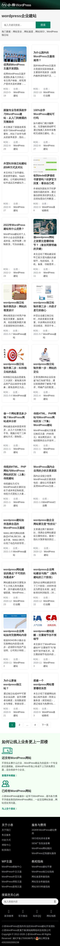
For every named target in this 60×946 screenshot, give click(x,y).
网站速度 (28, 31)
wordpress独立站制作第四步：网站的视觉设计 (15, 306)
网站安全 (17, 31)
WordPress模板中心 (12, 866)
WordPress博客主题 (12, 881)
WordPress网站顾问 (42, 848)
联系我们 (6, 850)
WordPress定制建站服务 (44, 853)
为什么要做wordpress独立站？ (13, 684)
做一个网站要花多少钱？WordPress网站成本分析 (15, 417)
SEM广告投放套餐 (41, 843)
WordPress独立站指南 (43, 871)
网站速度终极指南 (41, 876)
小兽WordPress (33, 934)
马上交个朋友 (9, 808)
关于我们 (6, 830)
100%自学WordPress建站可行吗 (44, 114)
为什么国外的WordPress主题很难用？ (44, 56)
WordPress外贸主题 (12, 876)
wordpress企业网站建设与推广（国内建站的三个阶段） (44, 573)
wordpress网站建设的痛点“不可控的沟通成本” (14, 573)
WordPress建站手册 (42, 866)
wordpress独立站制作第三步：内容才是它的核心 (44, 306)
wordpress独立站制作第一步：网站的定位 (44, 368)
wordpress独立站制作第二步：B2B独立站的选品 (15, 368)
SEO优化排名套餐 (41, 838)
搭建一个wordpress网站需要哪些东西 (43, 684)
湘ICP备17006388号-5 (23, 938)
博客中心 (6, 845)
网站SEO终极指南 (41, 886)
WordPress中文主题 (12, 871)
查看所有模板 (9, 775)
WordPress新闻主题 (12, 886)
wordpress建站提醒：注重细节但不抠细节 (44, 635)
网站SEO (40, 31)
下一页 (45, 725)
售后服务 (6, 835)
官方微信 (23, 913)
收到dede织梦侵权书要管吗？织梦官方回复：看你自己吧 (44, 179)
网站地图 (51, 913)
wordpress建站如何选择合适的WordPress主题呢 (14, 524)
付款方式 (6, 840)
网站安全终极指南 (41, 881)
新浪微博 (9, 913)
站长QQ (37, 913)
